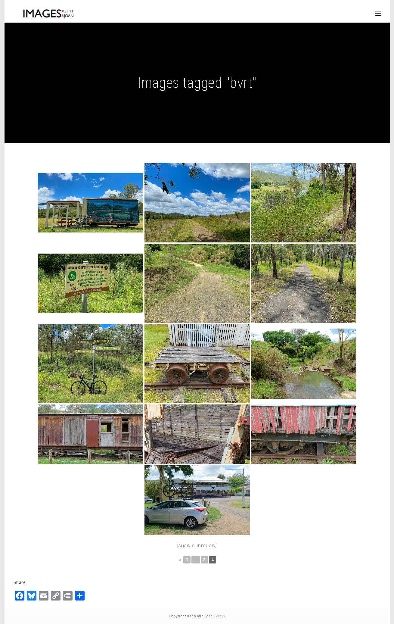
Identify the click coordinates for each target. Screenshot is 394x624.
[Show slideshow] (197, 546)
